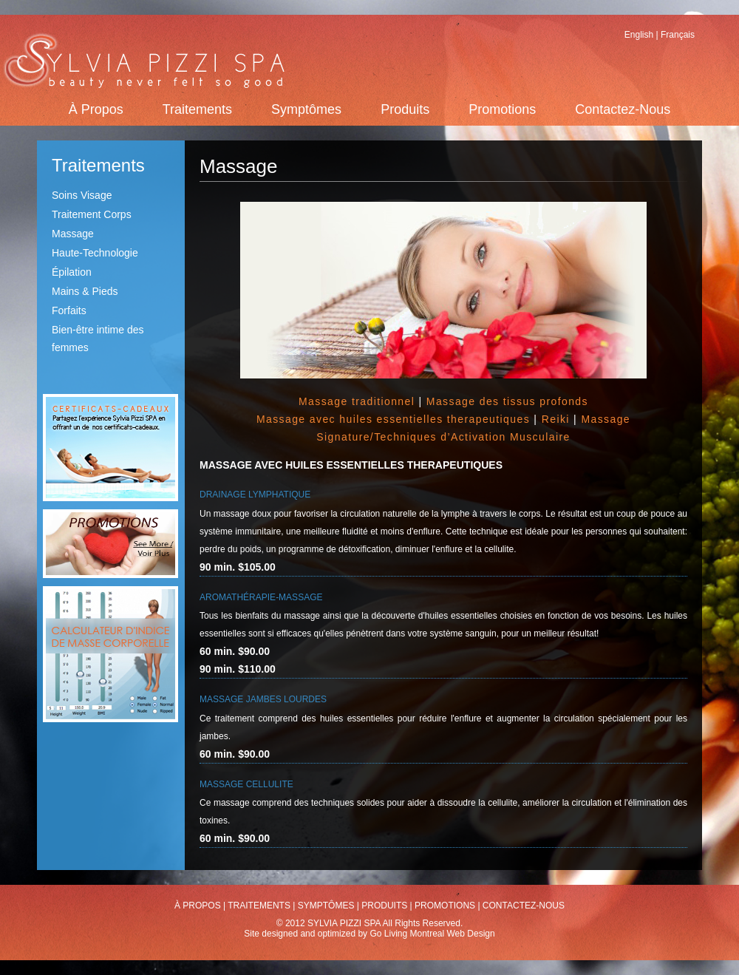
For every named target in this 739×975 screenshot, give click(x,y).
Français (678, 35)
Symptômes (306, 109)
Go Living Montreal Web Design (432, 933)
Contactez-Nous (622, 109)
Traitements (197, 109)
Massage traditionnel (357, 401)
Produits (405, 109)
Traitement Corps (92, 214)
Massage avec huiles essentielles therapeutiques (393, 419)
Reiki (556, 419)
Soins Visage (82, 195)
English (638, 35)
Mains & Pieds (85, 291)
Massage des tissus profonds (507, 401)
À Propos (96, 109)
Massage (73, 233)
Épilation (72, 272)
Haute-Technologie (95, 253)
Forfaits (69, 310)
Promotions (502, 109)
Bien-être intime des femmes (98, 338)
